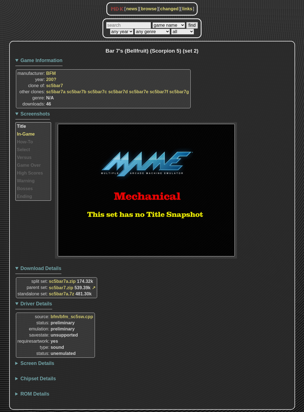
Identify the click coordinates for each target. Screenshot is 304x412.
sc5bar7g (179, 91)
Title (21, 126)
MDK (117, 9)
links (187, 8)
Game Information (41, 60)
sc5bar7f (159, 91)
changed (169, 8)
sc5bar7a (55, 91)
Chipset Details (38, 378)
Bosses (25, 188)
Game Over (29, 165)
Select (23, 149)
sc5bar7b (76, 91)
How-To (25, 141)
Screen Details (37, 363)
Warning (26, 180)
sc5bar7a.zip (62, 281)
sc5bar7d (118, 91)
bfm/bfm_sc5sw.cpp (72, 316)
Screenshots (35, 114)
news (131, 8)
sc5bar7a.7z (61, 293)
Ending (24, 196)
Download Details (40, 268)
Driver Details (36, 303)
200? (51, 79)
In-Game (26, 134)
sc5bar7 (54, 85)
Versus (24, 157)
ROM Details (34, 394)
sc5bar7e (138, 91)
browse (149, 8)
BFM (51, 73)
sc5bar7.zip (61, 287)
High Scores (30, 173)
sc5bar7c (97, 91)
